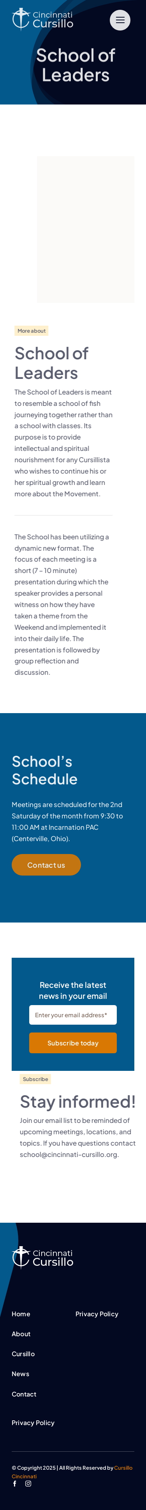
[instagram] (28, 1484)
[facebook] (15, 1484)
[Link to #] (120, 20)
